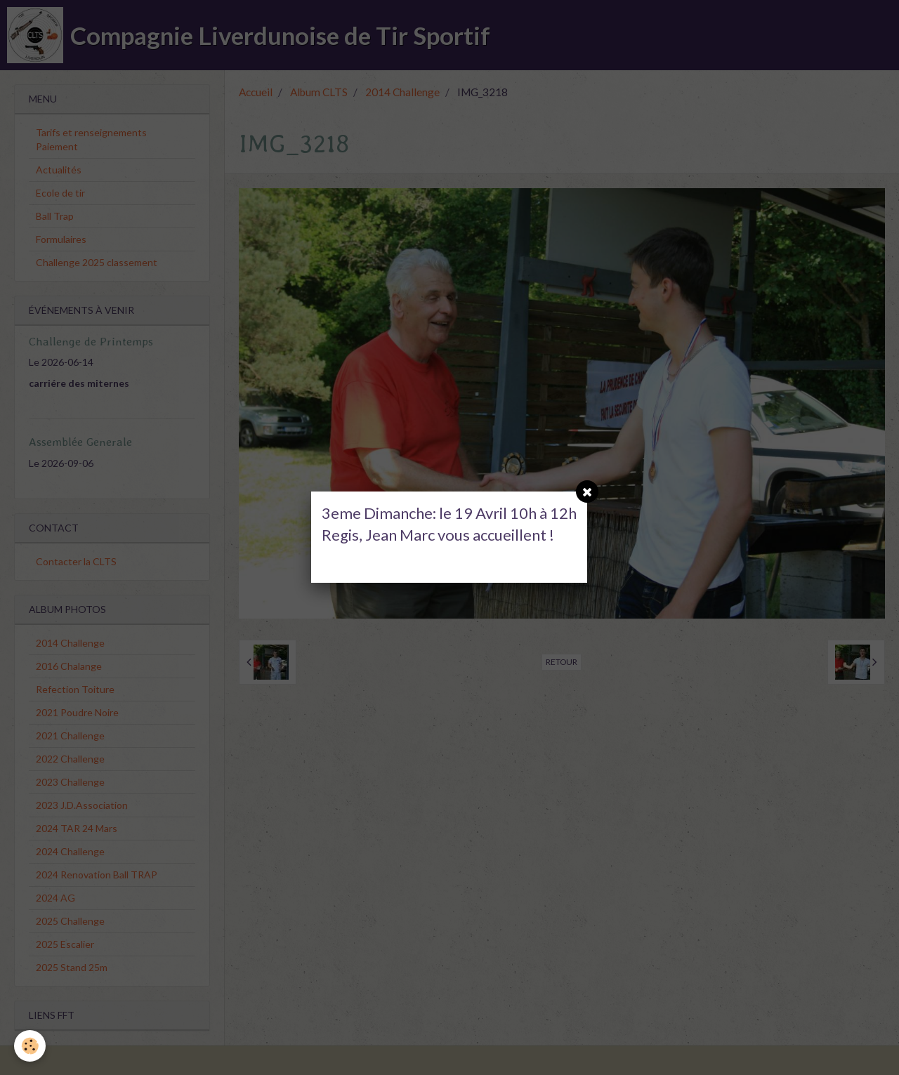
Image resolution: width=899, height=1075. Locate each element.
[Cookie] (30, 1046)
